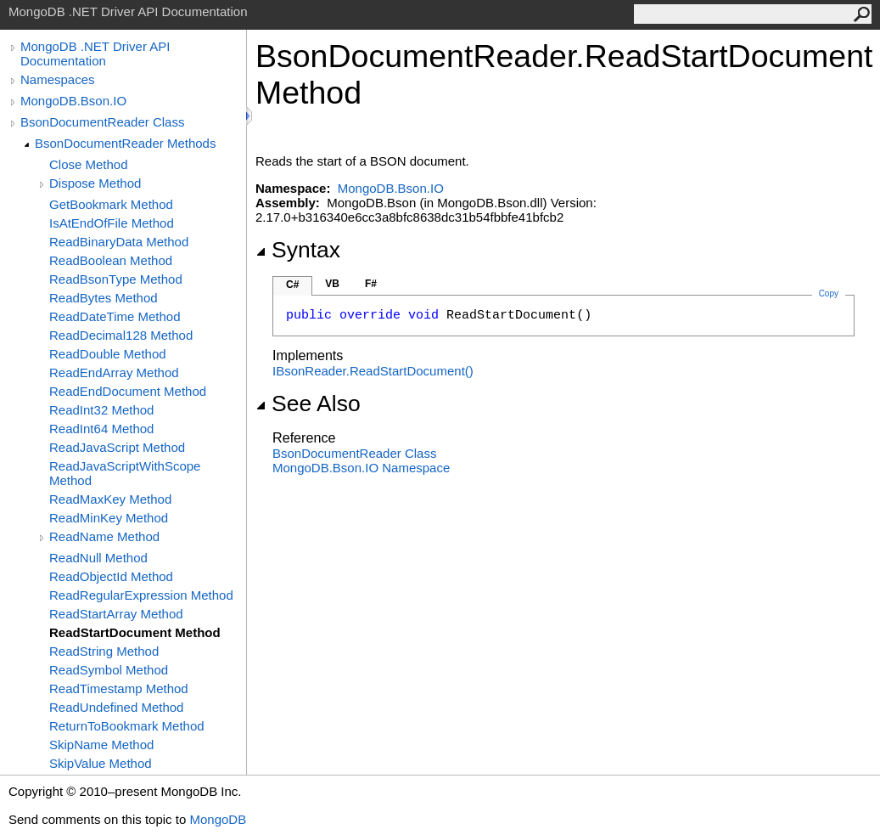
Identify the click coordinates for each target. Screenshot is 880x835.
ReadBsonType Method (115, 279)
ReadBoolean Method (110, 260)
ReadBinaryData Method (118, 241)
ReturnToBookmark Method (127, 726)
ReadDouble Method (107, 354)
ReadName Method (104, 536)
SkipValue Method (100, 763)
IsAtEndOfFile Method (111, 223)
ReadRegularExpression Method (141, 595)
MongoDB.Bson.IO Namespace (361, 467)
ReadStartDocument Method (135, 632)
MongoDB (217, 819)
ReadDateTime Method (115, 316)
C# (292, 285)
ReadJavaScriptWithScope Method (124, 473)
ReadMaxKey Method (110, 499)
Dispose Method (95, 183)
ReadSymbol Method (108, 670)
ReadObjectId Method (111, 576)
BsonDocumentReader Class (102, 122)
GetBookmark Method (111, 204)
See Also (308, 403)
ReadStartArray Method (116, 614)
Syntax (297, 249)
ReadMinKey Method (108, 518)
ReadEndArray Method (114, 372)
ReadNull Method (98, 557)
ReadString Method (104, 651)
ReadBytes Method (103, 298)
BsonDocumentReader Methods (125, 143)
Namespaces (57, 79)
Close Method (88, 164)
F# (371, 284)
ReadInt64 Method (101, 428)
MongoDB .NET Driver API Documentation (95, 53)
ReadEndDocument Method (127, 391)
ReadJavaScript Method (117, 447)
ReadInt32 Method (101, 410)
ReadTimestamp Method (118, 688)
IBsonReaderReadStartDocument (373, 371)
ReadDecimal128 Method (121, 335)
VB (332, 284)
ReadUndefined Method (116, 707)
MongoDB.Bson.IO (73, 100)
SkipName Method (101, 744)
